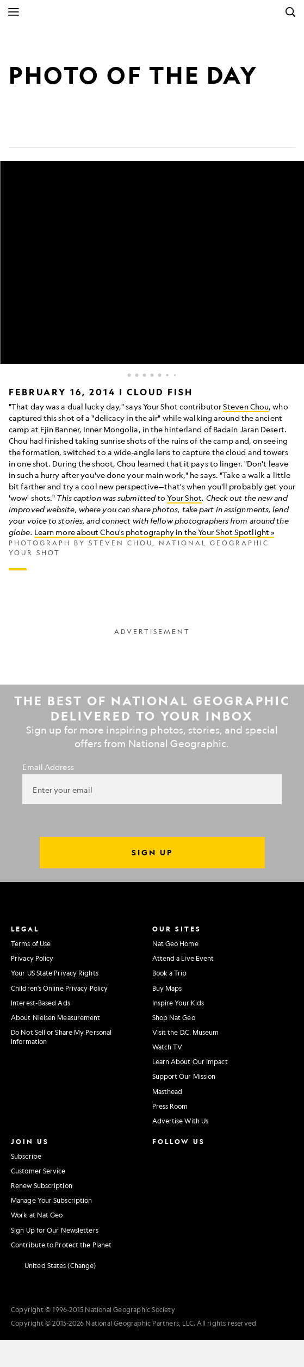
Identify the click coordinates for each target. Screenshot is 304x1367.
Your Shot (184, 497)
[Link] (95, 130)
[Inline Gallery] (152, 365)
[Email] (69, 130)
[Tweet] (43, 130)
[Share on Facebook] (17, 130)
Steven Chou (246, 406)
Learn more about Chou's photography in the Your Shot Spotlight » (154, 532)
